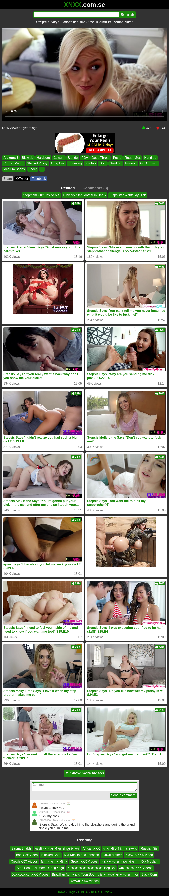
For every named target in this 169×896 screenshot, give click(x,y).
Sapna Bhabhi (21, 848)
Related (68, 188)
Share (7, 178)
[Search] (76, 14)
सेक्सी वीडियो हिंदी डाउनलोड (120, 848)
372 (146, 128)
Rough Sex (133, 157)
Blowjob (27, 157)
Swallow (116, 163)
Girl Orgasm (148, 163)
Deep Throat (101, 157)
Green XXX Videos (84, 861)
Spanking (75, 163)
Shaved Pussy (37, 163)
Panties (90, 163)
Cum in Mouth (13, 163)
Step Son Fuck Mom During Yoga (40, 868)
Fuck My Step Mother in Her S (84, 195)
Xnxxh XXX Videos (24, 861)
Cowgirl (59, 157)
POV (84, 157)
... (41, 169)
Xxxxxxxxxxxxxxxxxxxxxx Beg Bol (91, 868)
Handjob (150, 157)
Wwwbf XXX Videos (84, 881)
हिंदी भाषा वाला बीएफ (54, 861)
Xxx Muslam (149, 861)
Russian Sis (149, 848)
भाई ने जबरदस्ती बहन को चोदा (119, 861)
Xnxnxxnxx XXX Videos (135, 868)
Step (103, 163)
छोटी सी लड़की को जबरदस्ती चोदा (118, 874)
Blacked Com (50, 855)
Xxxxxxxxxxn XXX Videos (30, 874)
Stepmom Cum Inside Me (41, 195)
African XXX (91, 848)
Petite (117, 157)
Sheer (32, 169)
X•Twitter (22, 178)
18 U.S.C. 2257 (101, 892)
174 (160, 128)
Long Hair (58, 163)
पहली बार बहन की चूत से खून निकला (57, 848)
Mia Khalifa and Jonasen (81, 855)
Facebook (39, 178)
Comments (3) (95, 188)
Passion (131, 163)
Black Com (149, 874)
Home (61, 892)
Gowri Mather (112, 855)
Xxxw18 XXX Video (139, 855)
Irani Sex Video (27, 855)
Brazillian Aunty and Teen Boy (73, 874)
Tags (71, 892)
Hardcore (43, 157)
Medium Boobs (14, 169)
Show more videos (84, 773)
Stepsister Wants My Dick (127, 195)
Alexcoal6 (10, 157)
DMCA (83, 892)
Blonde (73, 157)
